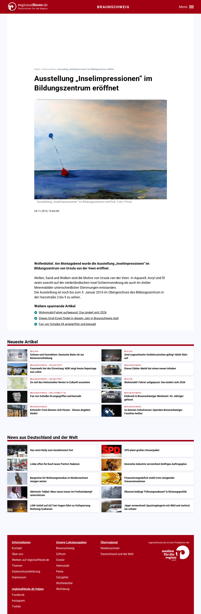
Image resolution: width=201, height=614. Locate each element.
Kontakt (17, 548)
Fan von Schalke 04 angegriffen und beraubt (67, 324)
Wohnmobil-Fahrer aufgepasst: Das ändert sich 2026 (73, 312)
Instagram (18, 600)
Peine (59, 571)
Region (37, 69)
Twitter (16, 606)
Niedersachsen (110, 548)
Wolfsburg (62, 589)
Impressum (19, 577)
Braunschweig (49, 69)
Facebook (18, 595)
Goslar (60, 560)
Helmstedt (62, 565)
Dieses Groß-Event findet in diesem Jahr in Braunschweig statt (79, 318)
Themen (17, 565)
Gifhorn (61, 554)
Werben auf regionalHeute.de (30, 560)
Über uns (17, 554)
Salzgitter (62, 577)
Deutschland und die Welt (117, 554)
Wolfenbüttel (64, 583)
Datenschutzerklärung (26, 571)
